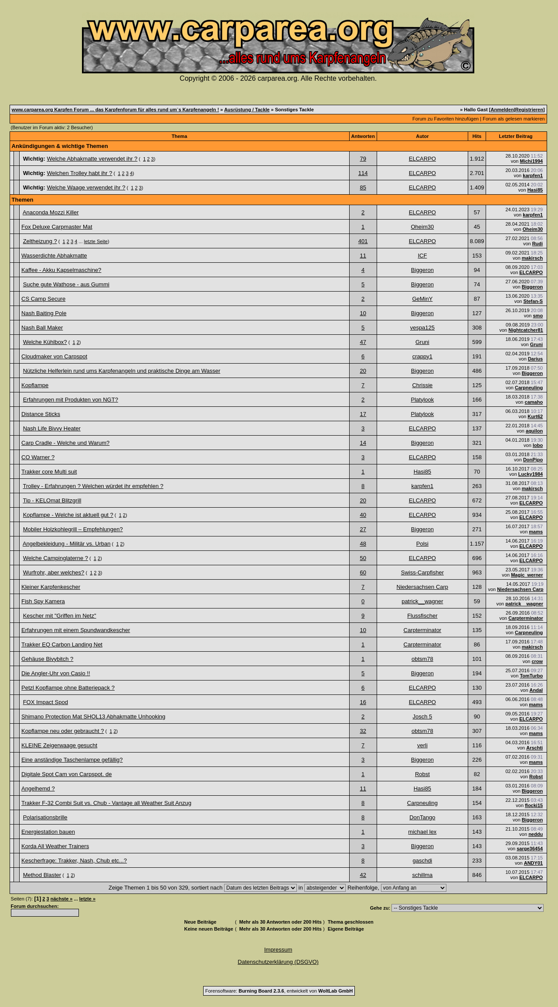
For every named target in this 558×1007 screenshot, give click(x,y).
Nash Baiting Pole (43, 313)
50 (363, 558)
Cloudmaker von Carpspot (54, 356)
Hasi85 (535, 189)
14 (363, 443)
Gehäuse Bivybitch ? (47, 659)
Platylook (422, 399)
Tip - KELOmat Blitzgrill (52, 500)
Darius (535, 358)
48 (363, 543)
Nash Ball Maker (42, 327)
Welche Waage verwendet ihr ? (86, 187)
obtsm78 (422, 659)
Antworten (363, 136)
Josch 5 (422, 716)
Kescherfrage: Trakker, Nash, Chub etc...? (74, 860)
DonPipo (533, 459)
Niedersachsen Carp (423, 587)
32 (363, 731)
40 (363, 515)
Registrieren (529, 109)
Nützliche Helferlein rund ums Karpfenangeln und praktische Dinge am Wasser (122, 371)
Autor (422, 136)
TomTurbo (531, 675)
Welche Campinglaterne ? (55, 558)
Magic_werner (527, 574)
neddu (535, 834)
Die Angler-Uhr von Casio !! (55, 673)
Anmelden (502, 109)
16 (363, 702)
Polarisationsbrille (45, 817)
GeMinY (422, 299)
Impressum (278, 949)
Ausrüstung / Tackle (246, 109)
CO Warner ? (37, 457)
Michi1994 (531, 161)
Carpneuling (529, 387)
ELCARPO (422, 158)
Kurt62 (535, 416)
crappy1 (422, 356)
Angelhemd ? (38, 788)
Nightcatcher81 (525, 330)
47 (363, 342)
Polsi (422, 543)
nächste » (62, 898)
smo (538, 315)
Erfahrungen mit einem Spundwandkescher (75, 630)
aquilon (534, 430)
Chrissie (422, 385)
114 (363, 173)
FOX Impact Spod (45, 702)
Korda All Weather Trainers (55, 846)
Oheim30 (422, 226)
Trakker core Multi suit (49, 471)
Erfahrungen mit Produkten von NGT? (70, 399)
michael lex (422, 831)
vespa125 (422, 327)
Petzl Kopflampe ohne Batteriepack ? (68, 687)
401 (363, 241)
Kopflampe (34, 385)
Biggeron (422, 270)
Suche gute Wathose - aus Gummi (66, 284)
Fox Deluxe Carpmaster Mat (56, 226)
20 (363, 371)
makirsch (532, 258)
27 (363, 529)
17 (363, 414)
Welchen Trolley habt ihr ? (79, 173)
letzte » (87, 898)
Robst (422, 774)
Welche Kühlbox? (45, 342)
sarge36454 (530, 848)
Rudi (537, 243)
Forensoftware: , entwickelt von (279, 990)
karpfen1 (533, 175)
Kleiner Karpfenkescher (50, 587)
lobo (538, 445)
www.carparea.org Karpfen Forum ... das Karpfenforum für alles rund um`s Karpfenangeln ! (115, 109)
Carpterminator (525, 618)
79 (363, 158)
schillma (422, 875)
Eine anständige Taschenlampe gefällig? (71, 759)
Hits (477, 136)
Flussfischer (422, 615)
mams (536, 531)
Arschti (534, 747)
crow (537, 661)
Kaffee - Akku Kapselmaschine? (61, 270)
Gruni (422, 342)
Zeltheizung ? (40, 241)
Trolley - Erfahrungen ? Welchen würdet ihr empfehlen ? (93, 486)
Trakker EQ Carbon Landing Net (61, 644)
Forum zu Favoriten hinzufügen (445, 118)
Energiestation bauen (48, 831)
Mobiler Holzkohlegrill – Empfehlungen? (73, 529)
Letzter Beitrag (515, 136)
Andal (536, 690)
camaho (534, 402)
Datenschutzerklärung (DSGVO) (278, 962)
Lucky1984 (530, 474)
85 (363, 187)
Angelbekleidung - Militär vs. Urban (67, 543)
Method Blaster (42, 875)
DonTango (422, 817)
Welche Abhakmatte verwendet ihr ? (92, 158)
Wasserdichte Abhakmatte (54, 255)
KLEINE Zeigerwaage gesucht (59, 745)
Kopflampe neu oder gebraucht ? (62, 731)
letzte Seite (96, 241)
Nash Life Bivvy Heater (52, 428)
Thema (179, 136)
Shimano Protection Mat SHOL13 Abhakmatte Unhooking (93, 716)
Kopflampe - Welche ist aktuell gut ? (68, 515)
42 (363, 875)
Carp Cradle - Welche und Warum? (65, 443)
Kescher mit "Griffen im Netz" (59, 615)
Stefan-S (533, 301)
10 (363, 313)
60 (363, 572)
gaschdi (422, 860)
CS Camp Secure (43, 299)
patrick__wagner (422, 601)
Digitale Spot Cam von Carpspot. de (66, 774)
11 (363, 255)
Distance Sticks (40, 414)
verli (422, 745)
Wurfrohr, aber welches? (54, 572)
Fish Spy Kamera (43, 601)
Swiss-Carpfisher (422, 572)
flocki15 (534, 805)
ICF (422, 255)
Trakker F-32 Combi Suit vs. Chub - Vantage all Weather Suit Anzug (106, 803)
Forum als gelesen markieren (513, 118)
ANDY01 (533, 863)
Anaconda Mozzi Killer (51, 212)
